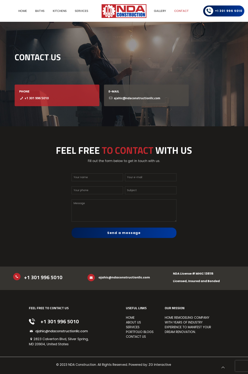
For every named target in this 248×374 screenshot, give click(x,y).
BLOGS (148, 332)
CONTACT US (136, 336)
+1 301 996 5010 (37, 98)
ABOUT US (133, 322)
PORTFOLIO (134, 332)
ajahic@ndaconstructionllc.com (137, 98)
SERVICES (132, 327)
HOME (130, 317)
